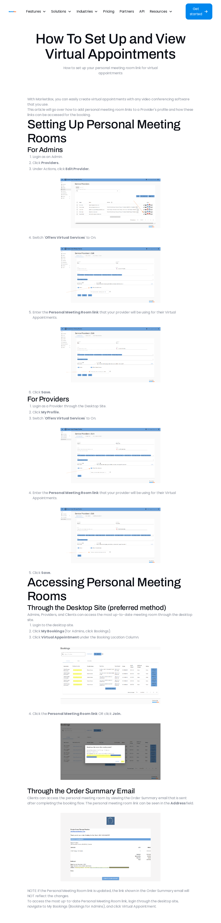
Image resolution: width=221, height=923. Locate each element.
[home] (12, 11)
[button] (36, 11)
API (141, 11)
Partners (127, 11)
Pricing (108, 11)
